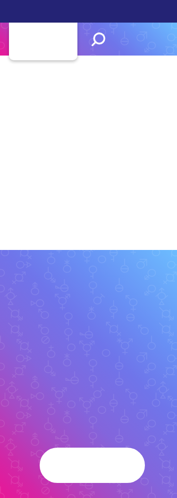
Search (98, 39)
